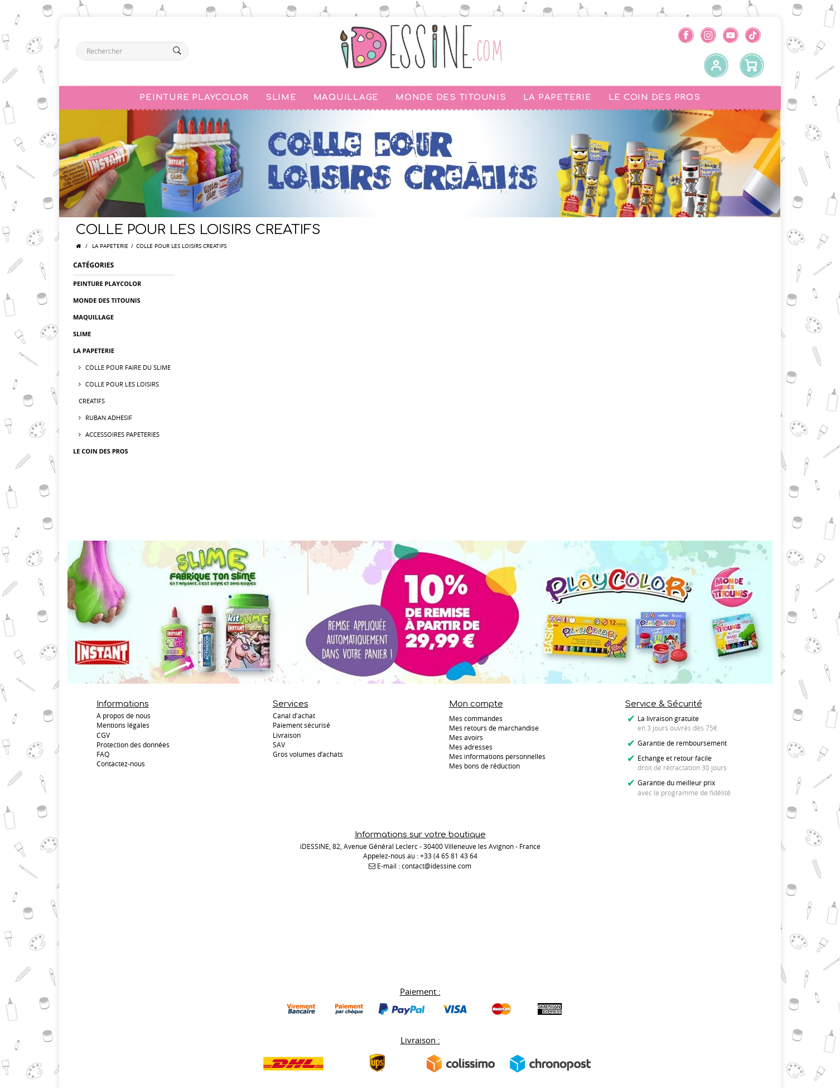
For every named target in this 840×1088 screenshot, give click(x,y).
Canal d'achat (294, 718)
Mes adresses (471, 746)
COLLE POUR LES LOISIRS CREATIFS (119, 392)
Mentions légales (122, 727)
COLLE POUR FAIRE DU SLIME (127, 367)
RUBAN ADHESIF (108, 417)
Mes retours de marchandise (494, 727)
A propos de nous (123, 718)
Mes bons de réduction (484, 765)
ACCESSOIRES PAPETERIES (122, 434)
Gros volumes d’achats (308, 756)
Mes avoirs (466, 737)
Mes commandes (476, 718)
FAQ (102, 756)
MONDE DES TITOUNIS (107, 300)
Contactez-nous (120, 765)
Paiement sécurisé (301, 727)
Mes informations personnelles (497, 756)
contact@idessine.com (436, 867)
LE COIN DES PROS (100, 451)
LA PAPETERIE (110, 246)
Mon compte (476, 704)
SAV (279, 746)
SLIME (82, 334)
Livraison (287, 737)
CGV (103, 737)
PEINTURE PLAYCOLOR (107, 283)
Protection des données (133, 746)
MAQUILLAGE (93, 317)
